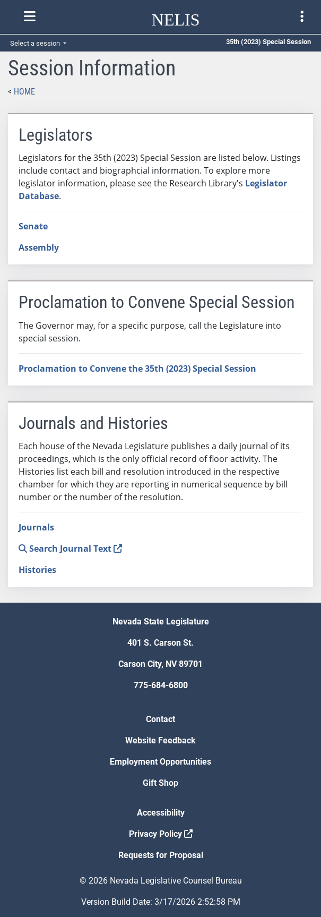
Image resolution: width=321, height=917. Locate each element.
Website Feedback (160, 740)
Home (24, 92)
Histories (37, 570)
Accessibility (161, 813)
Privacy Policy (161, 834)
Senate (33, 226)
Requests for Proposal (160, 855)
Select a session (36, 43)
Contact (160, 719)
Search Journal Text (70, 548)
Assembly (39, 247)
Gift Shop (160, 783)
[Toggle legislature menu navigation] (302, 16)
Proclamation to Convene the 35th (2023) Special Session (137, 368)
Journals (36, 527)
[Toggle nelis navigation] (29, 16)
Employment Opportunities (160, 762)
